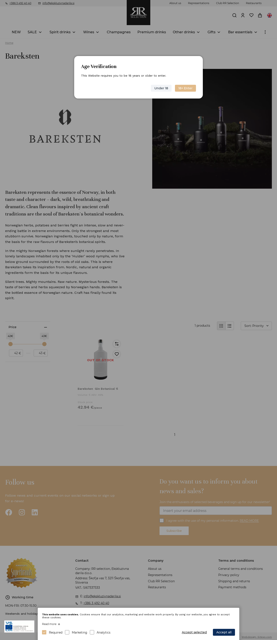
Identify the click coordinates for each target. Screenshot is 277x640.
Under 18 (161, 88)
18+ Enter (185, 88)
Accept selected (194, 632)
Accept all (224, 632)
